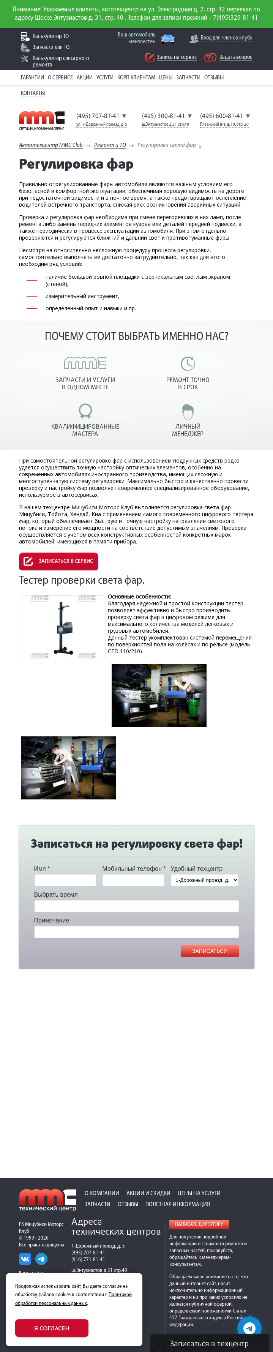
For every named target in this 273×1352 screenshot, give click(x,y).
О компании (102, 1194)
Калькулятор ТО (51, 36)
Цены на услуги (199, 1194)
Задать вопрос (235, 57)
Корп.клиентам (136, 78)
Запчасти (188, 78)
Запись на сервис (177, 57)
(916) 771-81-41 (88, 1260)
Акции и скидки (148, 1194)
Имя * (42, 869)
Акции (85, 78)
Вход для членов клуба (226, 38)
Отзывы (214, 78)
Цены (165, 78)
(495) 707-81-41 (98, 116)
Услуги (105, 78)
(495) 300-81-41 (163, 116)
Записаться (209, 951)
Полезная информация (177, 1205)
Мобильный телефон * (134, 869)
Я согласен (51, 1328)
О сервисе (60, 78)
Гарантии (32, 78)
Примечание (51, 920)
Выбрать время (56, 894)
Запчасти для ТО (51, 48)
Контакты (33, 93)
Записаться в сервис (66, 561)
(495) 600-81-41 (221, 116)
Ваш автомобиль (137, 35)
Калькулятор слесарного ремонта (61, 62)
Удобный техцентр (196, 869)
